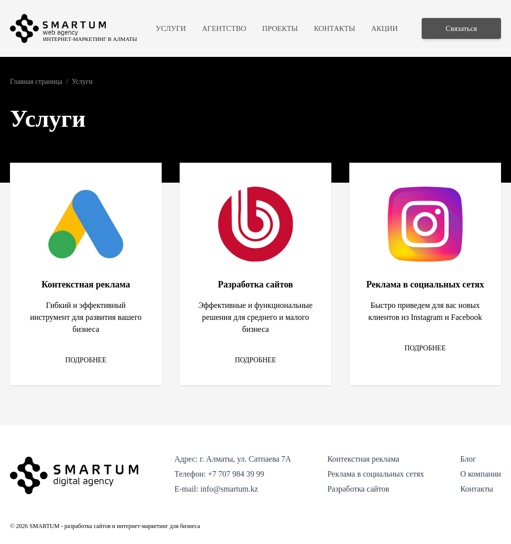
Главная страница (36, 81)
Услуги (171, 28)
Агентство (224, 28)
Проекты (280, 28)
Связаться (461, 28)
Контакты (334, 28)
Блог (468, 459)
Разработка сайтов (358, 489)
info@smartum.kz (229, 489)
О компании (480, 474)
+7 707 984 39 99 (236, 474)
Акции (384, 28)
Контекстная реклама (363, 459)
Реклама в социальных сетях (375, 474)
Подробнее (85, 360)
